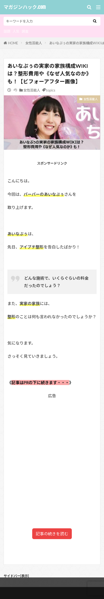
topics (50, 90)
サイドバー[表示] (16, 576)
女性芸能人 (33, 43)
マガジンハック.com (25, 7)
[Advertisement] (52, 453)
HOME (13, 43)
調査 (25, 31)
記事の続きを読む (52, 533)
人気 (16, 31)
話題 (7, 31)
